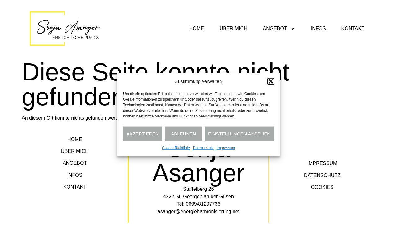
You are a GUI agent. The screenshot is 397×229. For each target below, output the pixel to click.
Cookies (322, 187)
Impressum (226, 148)
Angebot (279, 28)
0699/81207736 (203, 204)
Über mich (234, 28)
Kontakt (352, 28)
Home (196, 28)
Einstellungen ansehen (239, 133)
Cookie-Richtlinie (176, 148)
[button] (271, 81)
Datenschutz (203, 148)
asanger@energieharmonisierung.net (198, 211)
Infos (318, 28)
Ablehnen (183, 133)
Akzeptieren (143, 133)
